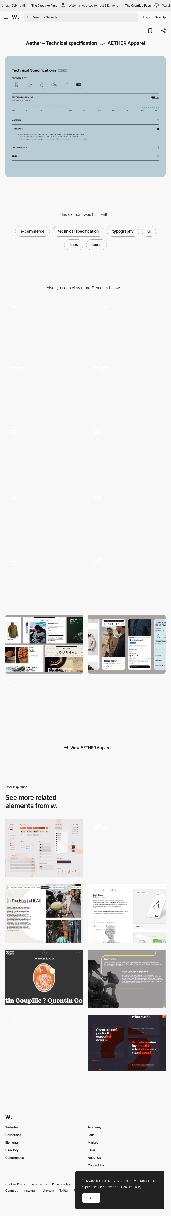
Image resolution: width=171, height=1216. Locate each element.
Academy (95, 1127)
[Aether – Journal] (127, 391)
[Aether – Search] (127, 581)
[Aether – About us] (127, 518)
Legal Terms (39, 1184)
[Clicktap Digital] (127, 979)
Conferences (14, 1157)
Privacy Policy (61, 1184)
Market (93, 1142)
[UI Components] (127, 848)
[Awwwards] (15, 17)
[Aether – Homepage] (44, 328)
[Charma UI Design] (44, 1044)
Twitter (64, 1190)
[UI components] (44, 848)
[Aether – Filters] (127, 328)
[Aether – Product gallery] (44, 391)
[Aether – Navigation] (44, 455)
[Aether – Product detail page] (127, 455)
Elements (11, 1142)
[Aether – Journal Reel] (44, 707)
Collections (13, 1135)
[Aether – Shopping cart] (44, 581)
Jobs (91, 1135)
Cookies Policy (15, 1184)
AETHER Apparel (126, 43)
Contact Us (96, 1165)
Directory (12, 1150)
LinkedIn (48, 1190)
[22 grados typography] (127, 1043)
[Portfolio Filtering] (127, 913)
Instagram (30, 1190)
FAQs (91, 1150)
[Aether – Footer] (44, 518)
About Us (94, 1157)
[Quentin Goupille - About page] (44, 977)
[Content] (44, 913)
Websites (11, 1127)
